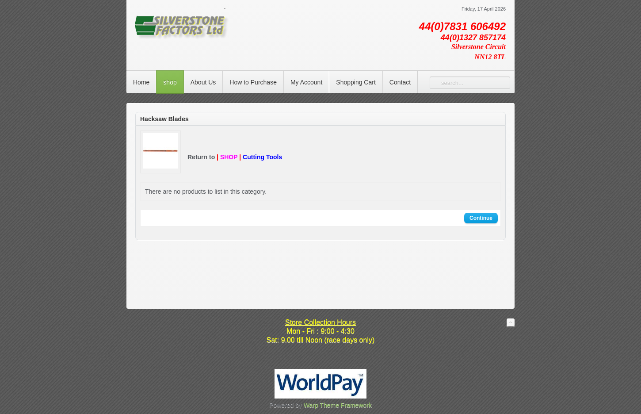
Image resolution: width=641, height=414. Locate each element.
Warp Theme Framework (338, 405)
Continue (480, 218)
